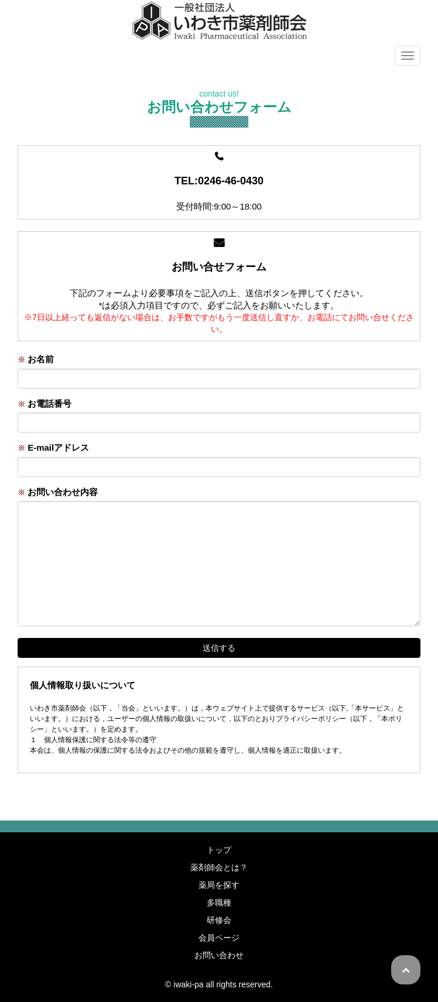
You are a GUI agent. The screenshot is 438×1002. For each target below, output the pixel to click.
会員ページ (219, 937)
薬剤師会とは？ (219, 867)
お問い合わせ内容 (58, 492)
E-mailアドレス (53, 447)
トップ (219, 850)
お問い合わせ (219, 955)
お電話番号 (44, 404)
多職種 (219, 902)
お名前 (36, 359)
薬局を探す (219, 885)
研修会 (219, 920)
